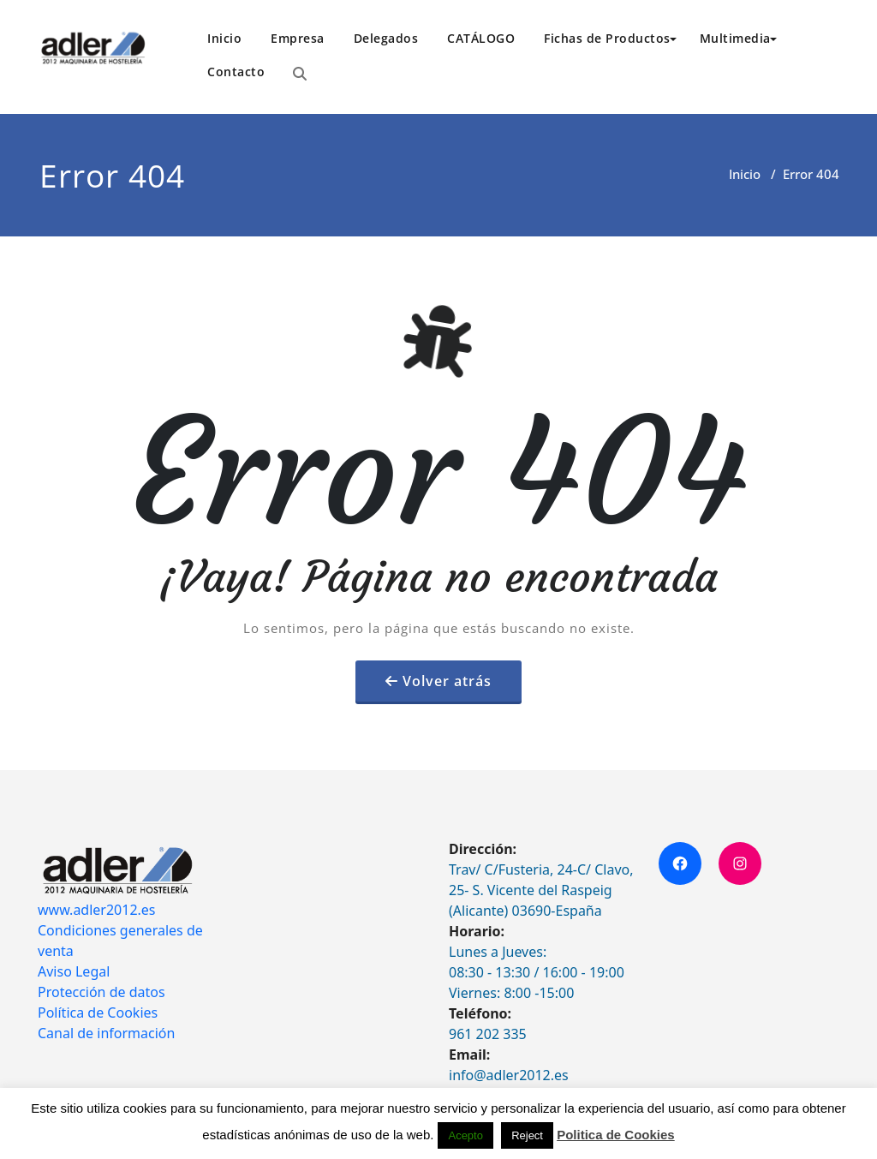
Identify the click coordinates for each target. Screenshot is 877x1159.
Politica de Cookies (616, 1134)
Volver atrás (447, 681)
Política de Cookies (98, 1012)
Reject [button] (527, 1135)
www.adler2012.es (97, 909)
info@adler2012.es (509, 1075)
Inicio (224, 38)
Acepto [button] (465, 1135)
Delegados (386, 38)
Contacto (236, 71)
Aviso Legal (74, 971)
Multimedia (738, 38)
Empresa (298, 38)
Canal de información (106, 1033)
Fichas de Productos (610, 38)
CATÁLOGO (481, 38)
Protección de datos (101, 992)
